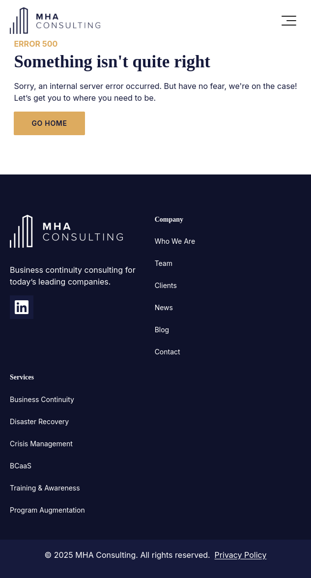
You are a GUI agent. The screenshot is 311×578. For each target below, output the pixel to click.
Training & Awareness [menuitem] (45, 488)
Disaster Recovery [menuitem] (39, 421)
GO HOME (49, 123)
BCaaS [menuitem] (20, 466)
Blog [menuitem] (162, 329)
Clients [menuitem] (166, 285)
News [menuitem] (164, 307)
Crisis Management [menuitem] (41, 443)
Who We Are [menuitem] (175, 241)
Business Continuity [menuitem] (42, 399)
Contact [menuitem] (167, 351)
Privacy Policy (241, 555)
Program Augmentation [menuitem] (47, 510)
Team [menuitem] (163, 263)
